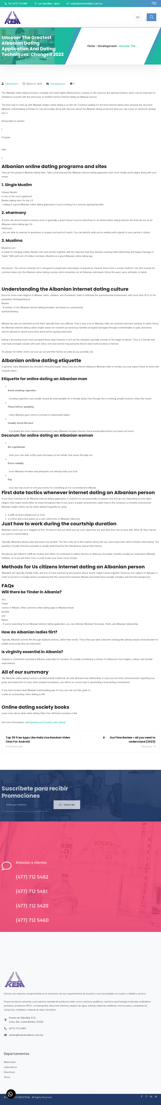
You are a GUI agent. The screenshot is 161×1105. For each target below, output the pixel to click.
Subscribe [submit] (67, 810)
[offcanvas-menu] (154, 3)
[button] (11, 1094)
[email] (28, 810)
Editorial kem (11, 84)
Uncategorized (57, 84)
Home (91, 46)
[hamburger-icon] (137, 17)
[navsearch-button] (151, 17)
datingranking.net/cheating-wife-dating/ (45, 722)
